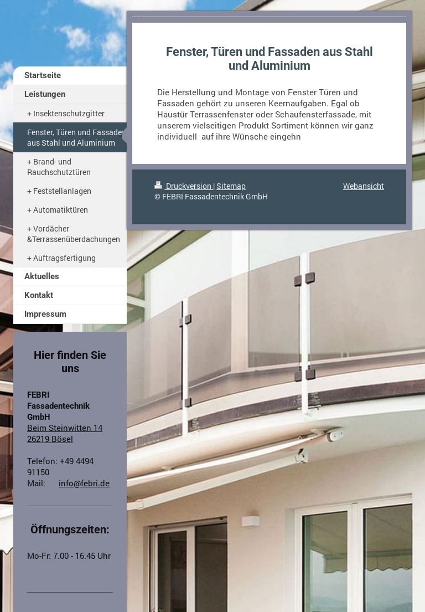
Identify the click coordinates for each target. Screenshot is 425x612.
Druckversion (183, 186)
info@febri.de (84, 482)
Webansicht (363, 186)
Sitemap (231, 186)
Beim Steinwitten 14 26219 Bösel (64, 433)
